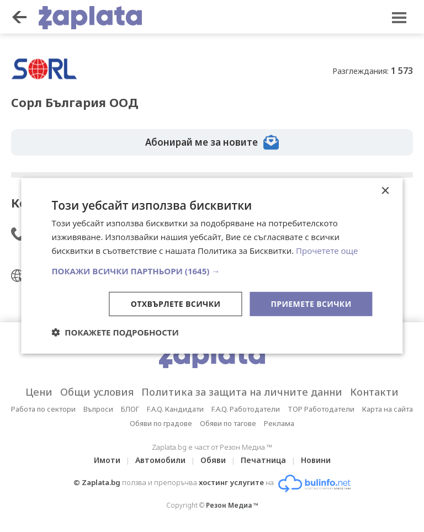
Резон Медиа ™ (232, 505)
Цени (38, 391)
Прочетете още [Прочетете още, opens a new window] (327, 250)
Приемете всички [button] (311, 303)
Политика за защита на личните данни (241, 391)
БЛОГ (130, 409)
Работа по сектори (43, 409)
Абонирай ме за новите (212, 142)
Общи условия (97, 391)
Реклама (279, 423)
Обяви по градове (161, 423)
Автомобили (160, 460)
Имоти (107, 460)
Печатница (263, 460)
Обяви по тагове (228, 423)
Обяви (213, 460)
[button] (211, 270)
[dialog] (211, 266)
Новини (316, 460)
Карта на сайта (387, 409)
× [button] (385, 191)
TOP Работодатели (321, 409)
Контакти (374, 391)
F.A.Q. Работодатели (245, 409)
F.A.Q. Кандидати (175, 409)
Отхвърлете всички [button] (176, 303)
